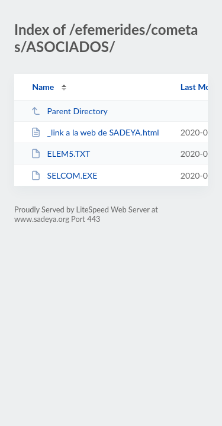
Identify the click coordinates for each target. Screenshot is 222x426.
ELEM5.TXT (60, 154)
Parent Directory (69, 111)
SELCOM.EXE (64, 175)
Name (43, 87)
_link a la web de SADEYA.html (95, 132)
